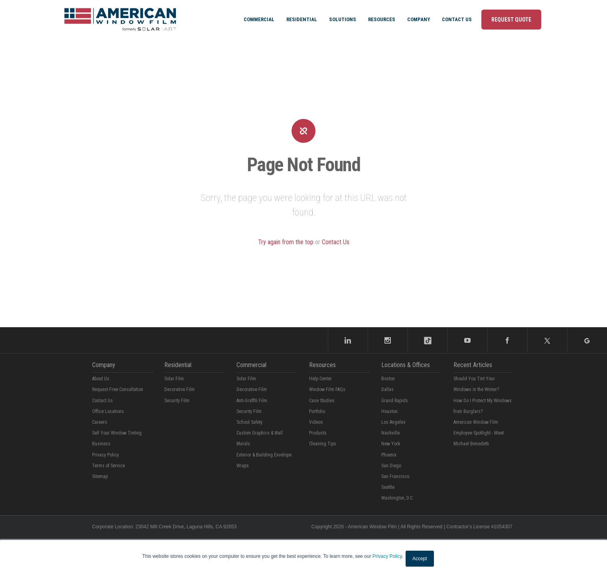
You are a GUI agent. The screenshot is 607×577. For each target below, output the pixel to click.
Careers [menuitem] (99, 422)
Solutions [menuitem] (342, 19)
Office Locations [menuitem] (108, 411)
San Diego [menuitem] (391, 465)
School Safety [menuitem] (249, 422)
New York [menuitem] (390, 444)
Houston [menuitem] (389, 411)
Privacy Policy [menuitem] (105, 455)
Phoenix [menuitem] (388, 455)
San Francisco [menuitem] (395, 476)
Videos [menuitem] (316, 422)
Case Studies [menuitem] (322, 400)
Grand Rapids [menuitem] (394, 400)
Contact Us (335, 242)
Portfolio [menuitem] (317, 411)
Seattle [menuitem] (387, 487)
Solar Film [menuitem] (174, 378)
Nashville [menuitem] (390, 433)
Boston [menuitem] (388, 378)
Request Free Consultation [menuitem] (117, 389)
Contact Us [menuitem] (457, 19)
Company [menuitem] (418, 19)
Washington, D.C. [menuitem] (397, 498)
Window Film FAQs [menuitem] (327, 389)
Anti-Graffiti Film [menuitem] (251, 400)
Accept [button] (419, 558)
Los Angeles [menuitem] (393, 422)
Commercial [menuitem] (259, 19)
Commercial (251, 365)
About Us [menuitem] (100, 378)
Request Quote (511, 19)
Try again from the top (285, 242)
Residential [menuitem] (301, 19)
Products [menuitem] (318, 433)
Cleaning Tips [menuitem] (322, 444)
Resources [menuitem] (381, 19)
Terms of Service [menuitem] (108, 465)
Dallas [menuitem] (387, 389)
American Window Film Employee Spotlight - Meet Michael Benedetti (478, 433)
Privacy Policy (387, 556)
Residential (177, 365)
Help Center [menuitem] (320, 378)
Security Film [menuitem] (176, 400)
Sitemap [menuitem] (100, 476)
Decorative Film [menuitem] (179, 389)
